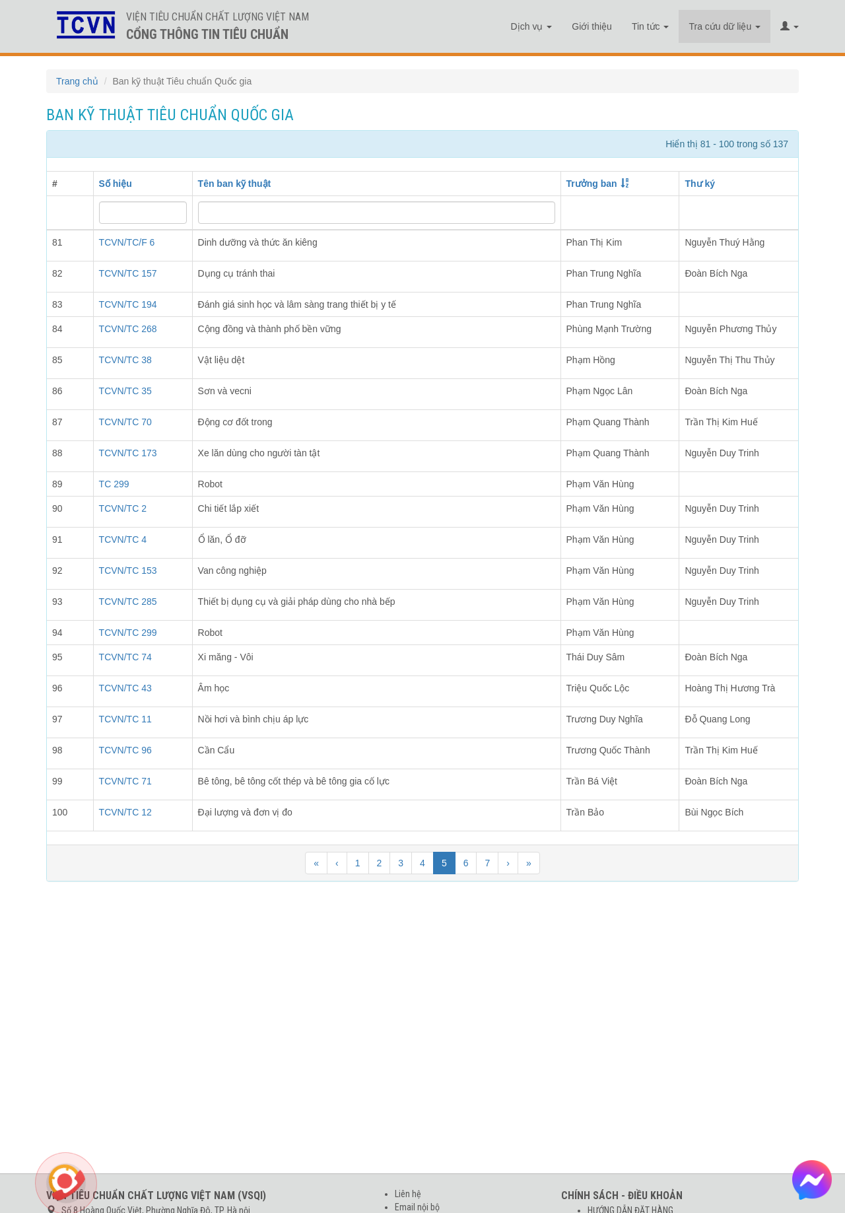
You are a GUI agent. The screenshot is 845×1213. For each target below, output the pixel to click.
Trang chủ (77, 81)
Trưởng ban (591, 183)
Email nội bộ (417, 1207)
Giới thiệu (592, 26)
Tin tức (650, 26)
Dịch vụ (532, 26)
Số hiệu (115, 183)
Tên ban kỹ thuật (234, 183)
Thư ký (700, 183)
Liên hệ (408, 1194)
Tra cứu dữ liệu (724, 26)
